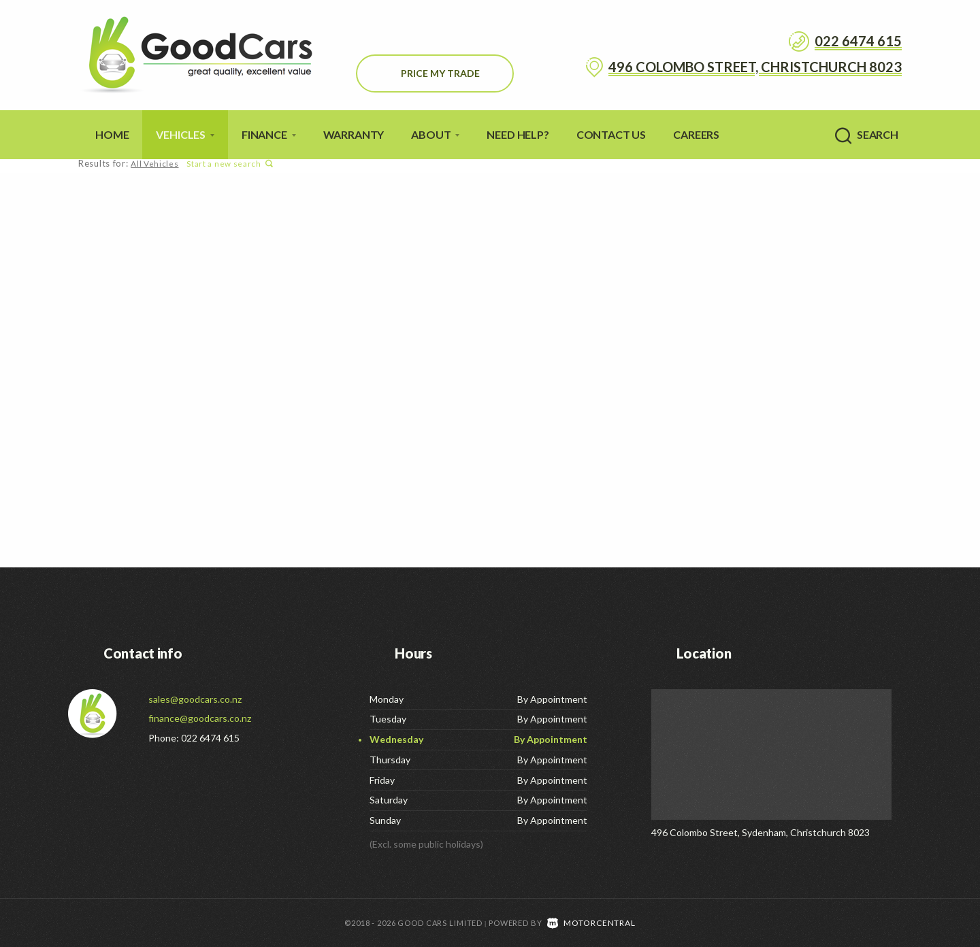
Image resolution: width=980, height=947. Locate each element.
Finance (269, 134)
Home (112, 134)
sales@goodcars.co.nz (195, 699)
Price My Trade (440, 73)
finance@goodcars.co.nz (199, 718)
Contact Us (611, 134)
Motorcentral (591, 922)
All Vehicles (154, 163)
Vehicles (185, 134)
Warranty (354, 134)
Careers (696, 134)
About (435, 134)
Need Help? (518, 134)
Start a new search (228, 163)
